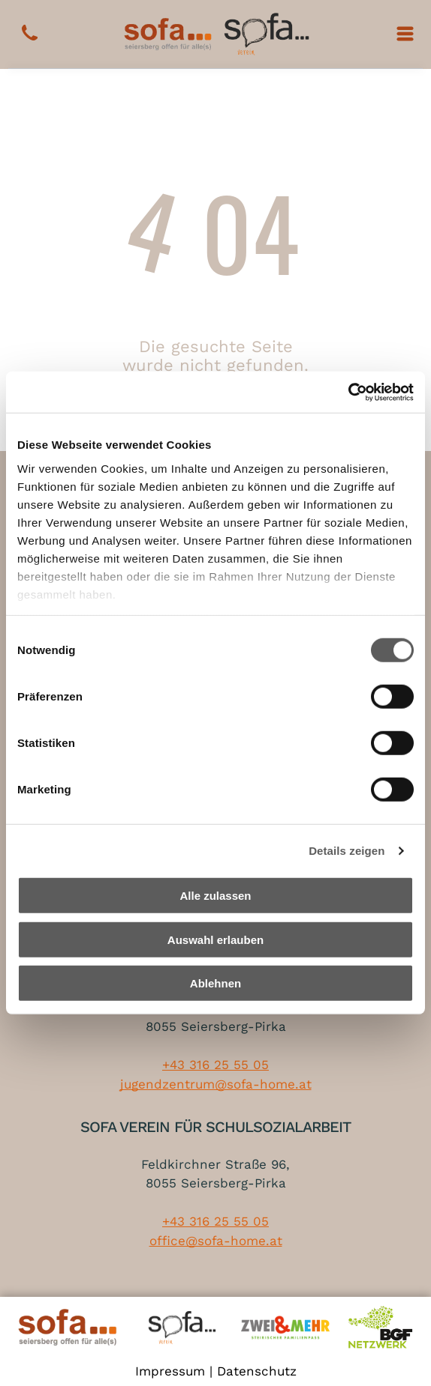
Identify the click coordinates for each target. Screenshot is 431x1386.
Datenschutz (257, 1371)
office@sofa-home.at (215, 1240)
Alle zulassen (215, 895)
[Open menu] (405, 33)
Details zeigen (346, 850)
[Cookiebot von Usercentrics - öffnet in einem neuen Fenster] (348, 392)
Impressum (170, 1371)
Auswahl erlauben (215, 939)
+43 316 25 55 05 (215, 1064)
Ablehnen (215, 983)
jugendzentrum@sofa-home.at (216, 1084)
